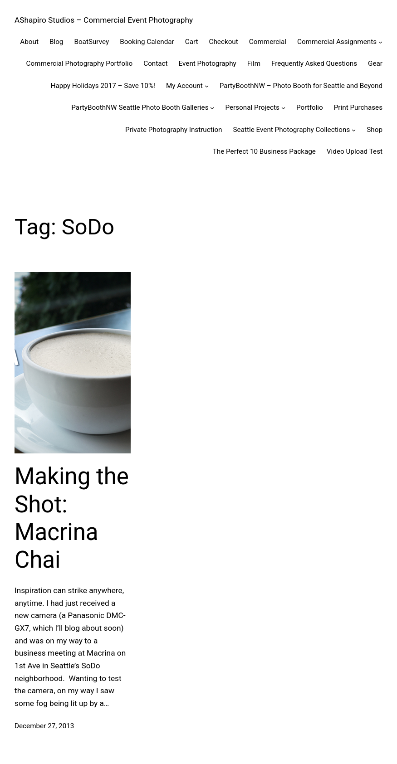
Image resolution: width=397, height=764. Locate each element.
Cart (191, 42)
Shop (374, 130)
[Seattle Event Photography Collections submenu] (354, 129)
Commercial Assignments (337, 42)
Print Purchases (358, 107)
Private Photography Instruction (173, 130)
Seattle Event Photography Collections (291, 130)
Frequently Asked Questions (314, 63)
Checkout (223, 42)
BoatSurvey (91, 42)
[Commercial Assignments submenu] (380, 42)
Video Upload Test (354, 151)
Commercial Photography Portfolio (79, 63)
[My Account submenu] (207, 86)
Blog (56, 42)
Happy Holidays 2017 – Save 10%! (103, 86)
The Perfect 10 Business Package (264, 151)
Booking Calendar (147, 42)
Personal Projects (252, 107)
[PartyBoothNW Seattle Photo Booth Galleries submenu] (212, 108)
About (29, 42)
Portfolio (309, 107)
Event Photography (207, 63)
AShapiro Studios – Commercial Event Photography (104, 19)
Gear (375, 63)
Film (253, 63)
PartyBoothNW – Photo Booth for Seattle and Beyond (301, 86)
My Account (184, 86)
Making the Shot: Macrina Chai (72, 518)
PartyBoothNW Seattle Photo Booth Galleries (139, 107)
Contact (155, 63)
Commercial (267, 42)
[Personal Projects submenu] (283, 108)
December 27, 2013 (44, 726)
